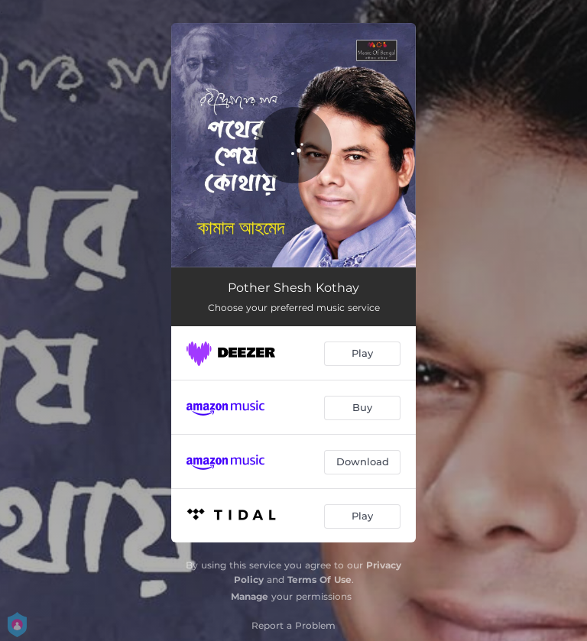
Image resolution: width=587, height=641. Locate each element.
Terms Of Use (319, 579)
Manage (249, 596)
